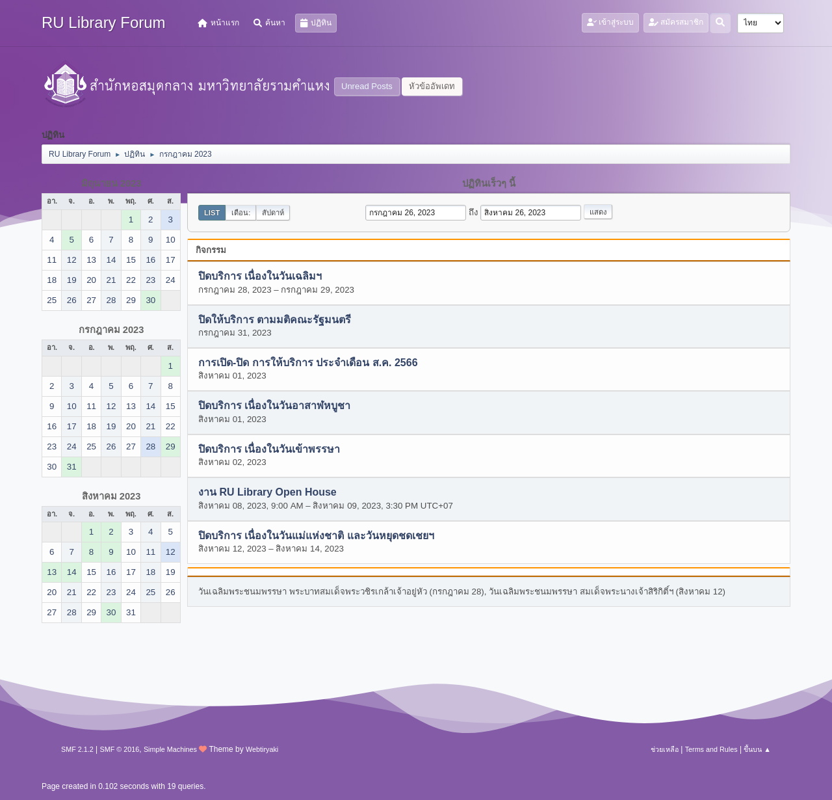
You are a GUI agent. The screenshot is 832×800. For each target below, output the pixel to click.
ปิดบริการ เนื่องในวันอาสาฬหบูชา (274, 406)
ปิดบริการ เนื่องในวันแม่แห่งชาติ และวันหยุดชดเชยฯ (316, 535)
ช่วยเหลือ (665, 749)
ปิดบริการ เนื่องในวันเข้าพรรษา (269, 449)
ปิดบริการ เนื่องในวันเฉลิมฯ (260, 276)
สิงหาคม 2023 (111, 496)
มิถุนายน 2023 (111, 183)
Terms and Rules (711, 749)
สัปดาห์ (273, 213)
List (212, 213)
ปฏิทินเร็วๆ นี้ (488, 183)
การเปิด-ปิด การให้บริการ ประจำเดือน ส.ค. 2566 (308, 363)
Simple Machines (170, 749)
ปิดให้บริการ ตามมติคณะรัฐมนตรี (274, 319)
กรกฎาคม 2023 (111, 330)
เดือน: (240, 213)
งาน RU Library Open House (267, 492)
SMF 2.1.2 (77, 749)
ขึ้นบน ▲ (757, 749)
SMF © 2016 (120, 749)
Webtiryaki (262, 749)
